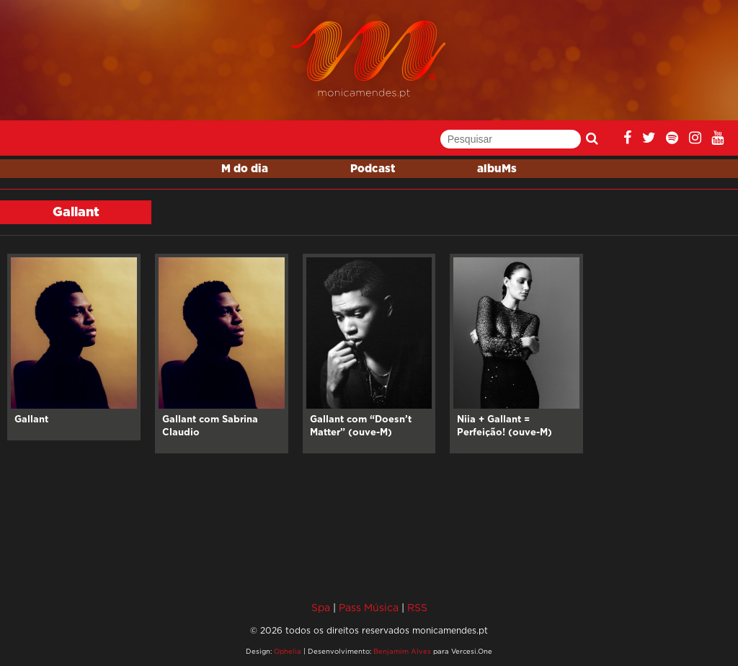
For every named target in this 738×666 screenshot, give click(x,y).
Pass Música (369, 607)
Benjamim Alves (402, 651)
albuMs (497, 169)
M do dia (244, 169)
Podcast (372, 169)
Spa (320, 607)
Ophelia (287, 651)
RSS (417, 607)
